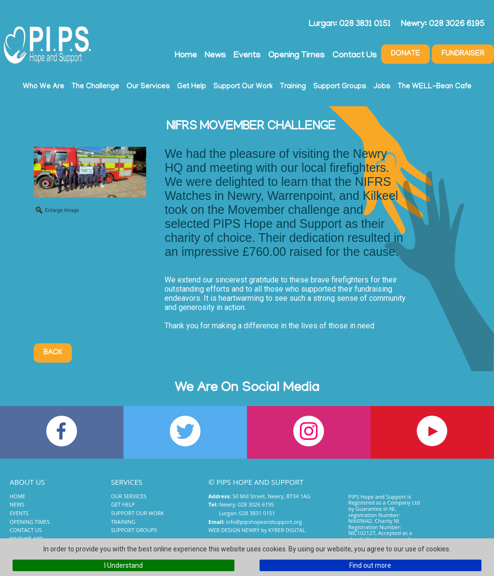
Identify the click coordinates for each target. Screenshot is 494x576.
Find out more (370, 565)
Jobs (381, 87)
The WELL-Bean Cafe (434, 87)
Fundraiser (462, 54)
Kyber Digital (286, 530)
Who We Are (43, 87)
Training (293, 87)
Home (186, 56)
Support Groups (339, 87)
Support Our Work (243, 87)
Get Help (191, 87)
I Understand (123, 565)
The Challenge (95, 87)
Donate (405, 54)
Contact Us (354, 56)
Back (52, 353)
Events (247, 56)
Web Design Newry (234, 530)
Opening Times (296, 56)
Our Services (148, 87)
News (215, 56)
